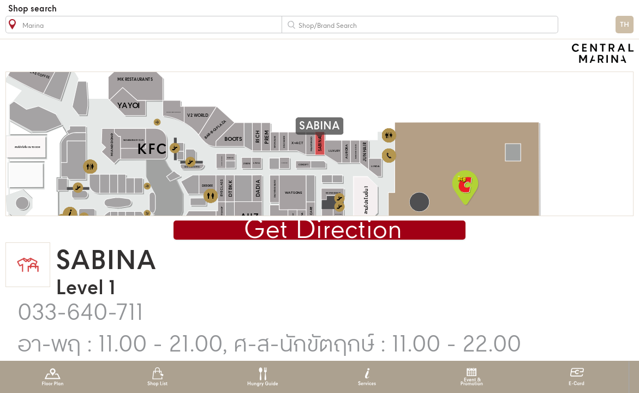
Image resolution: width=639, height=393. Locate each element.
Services (367, 377)
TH (624, 25)
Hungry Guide (262, 377)
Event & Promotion (472, 377)
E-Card (576, 377)
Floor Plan (52, 377)
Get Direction (323, 231)
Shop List (157, 377)
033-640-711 (80, 313)
